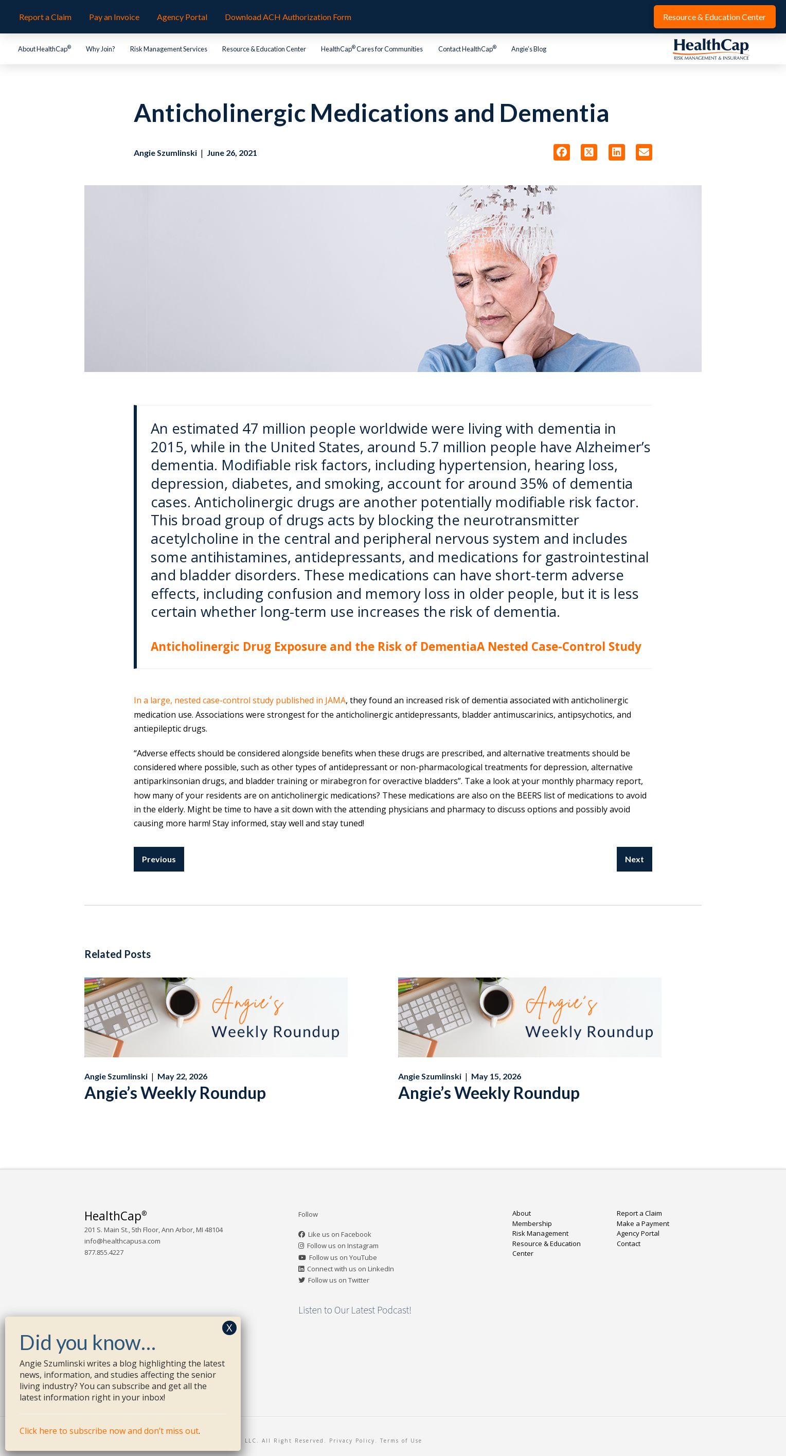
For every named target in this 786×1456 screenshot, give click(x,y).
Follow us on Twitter (338, 1280)
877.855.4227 (103, 1252)
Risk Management (540, 1233)
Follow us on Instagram (343, 1245)
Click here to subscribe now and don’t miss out (109, 1430)
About (521, 1213)
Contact (628, 1243)
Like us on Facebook (339, 1234)
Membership (532, 1223)
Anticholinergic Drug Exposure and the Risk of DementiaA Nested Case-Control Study (396, 646)
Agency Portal (638, 1233)
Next (634, 859)
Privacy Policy (352, 1440)
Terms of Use (401, 1440)
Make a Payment (643, 1223)
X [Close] (229, 1328)
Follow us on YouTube (343, 1257)
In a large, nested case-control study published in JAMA (240, 700)
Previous (159, 859)
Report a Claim (639, 1213)
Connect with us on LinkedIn (350, 1268)
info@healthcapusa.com (122, 1241)
